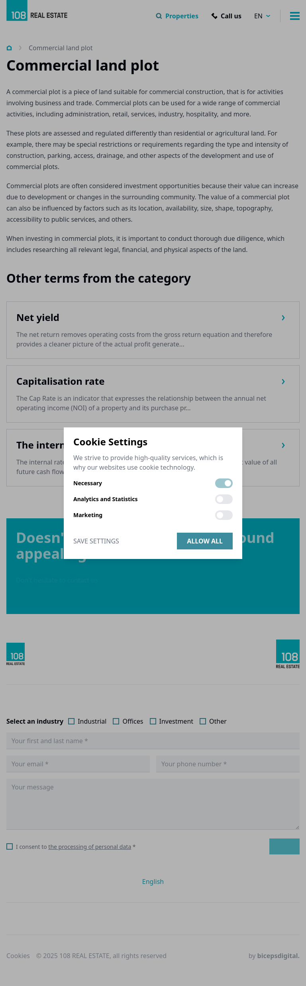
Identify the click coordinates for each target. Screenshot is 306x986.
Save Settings (96, 541)
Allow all (205, 541)
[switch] (224, 483)
